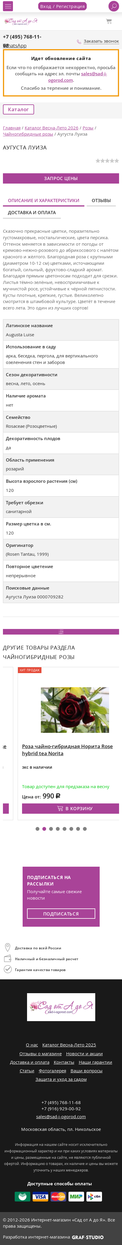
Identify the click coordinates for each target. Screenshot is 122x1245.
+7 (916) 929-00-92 (61, 1108)
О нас (32, 1045)
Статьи (27, 1070)
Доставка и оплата (32, 212)
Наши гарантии (95, 1062)
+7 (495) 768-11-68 (61, 1102)
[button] (37, 829)
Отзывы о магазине (40, 1053)
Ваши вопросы (87, 1070)
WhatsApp (14, 45)
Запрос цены (61, 178)
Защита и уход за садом (61, 1079)
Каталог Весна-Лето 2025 (69, 1045)
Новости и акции (84, 1053)
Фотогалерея (52, 1070)
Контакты (64, 1062)
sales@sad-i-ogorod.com (61, 1116)
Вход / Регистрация (62, 6)
